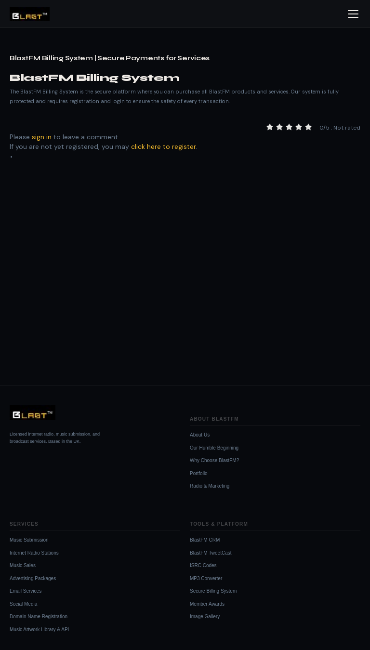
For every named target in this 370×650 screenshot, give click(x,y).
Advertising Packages (33, 578)
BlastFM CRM (205, 540)
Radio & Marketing (209, 486)
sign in (42, 137)
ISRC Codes (203, 565)
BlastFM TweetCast (211, 553)
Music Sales (23, 565)
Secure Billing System (213, 591)
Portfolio (199, 473)
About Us (200, 435)
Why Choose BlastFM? (214, 460)
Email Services (25, 591)
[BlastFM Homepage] (30, 14)
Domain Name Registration (38, 616)
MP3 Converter (206, 578)
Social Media (23, 604)
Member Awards (207, 604)
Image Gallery (205, 616)
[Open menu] (353, 14)
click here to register (163, 146)
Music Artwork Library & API (39, 629)
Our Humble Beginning (214, 448)
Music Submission (29, 540)
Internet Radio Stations (34, 553)
